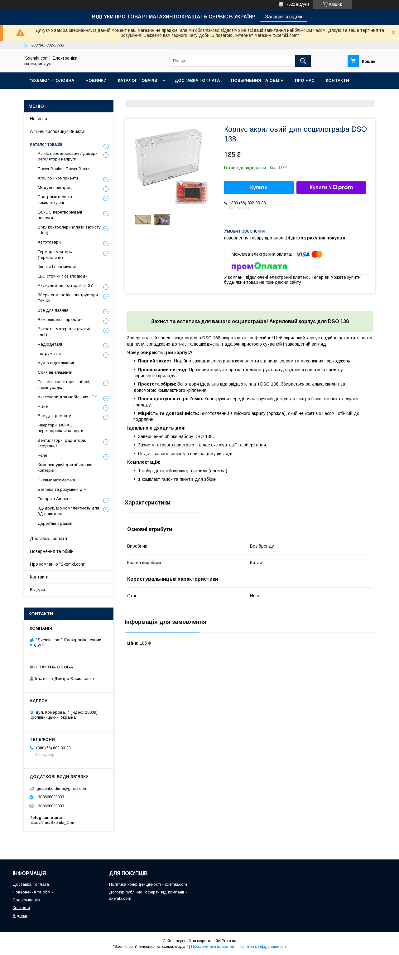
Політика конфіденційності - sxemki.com (148, 884)
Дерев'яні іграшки (55, 523)
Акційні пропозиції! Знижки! (57, 131)
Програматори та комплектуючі (55, 199)
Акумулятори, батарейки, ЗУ (65, 285)
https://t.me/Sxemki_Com (52, 822)
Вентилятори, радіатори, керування (62, 443)
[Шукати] (303, 61)
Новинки (38, 118)
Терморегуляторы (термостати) (55, 254)
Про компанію (26, 900)
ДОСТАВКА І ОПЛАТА (197, 80)
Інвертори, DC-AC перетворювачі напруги (60, 428)
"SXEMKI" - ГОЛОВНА (51, 80)
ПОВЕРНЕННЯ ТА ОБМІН (257, 80)
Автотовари (49, 242)
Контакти (39, 576)
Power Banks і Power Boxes (64, 168)
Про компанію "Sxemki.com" (58, 564)
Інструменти (49, 353)
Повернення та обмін (52, 551)
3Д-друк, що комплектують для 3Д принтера (68, 511)
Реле (42, 455)
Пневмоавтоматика (56, 480)
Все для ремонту (54, 415)
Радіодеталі (50, 344)
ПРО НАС (305, 80)
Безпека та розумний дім (62, 489)
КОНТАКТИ (337, 80)
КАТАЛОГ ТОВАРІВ (137, 80)
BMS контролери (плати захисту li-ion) (69, 230)
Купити (259, 187)
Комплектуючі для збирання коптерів (65, 467)
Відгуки (37, 589)
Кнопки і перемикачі (57, 266)
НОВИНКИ (96, 80)
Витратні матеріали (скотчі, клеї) (64, 332)
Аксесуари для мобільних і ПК (67, 397)
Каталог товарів (46, 144)
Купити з (331, 187)
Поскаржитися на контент (213, 946)
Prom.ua (229, 941)
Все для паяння (53, 310)
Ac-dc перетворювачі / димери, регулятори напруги (68, 156)
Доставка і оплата (48, 538)
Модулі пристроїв (55, 187)
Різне (43, 406)
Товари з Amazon (55, 498)
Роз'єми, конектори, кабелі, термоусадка (64, 384)
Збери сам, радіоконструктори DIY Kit (68, 298)
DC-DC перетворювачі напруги (60, 215)
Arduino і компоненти (58, 178)
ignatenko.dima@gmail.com (61, 788)
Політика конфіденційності (262, 946)
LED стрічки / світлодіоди (63, 276)
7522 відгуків (298, 4)
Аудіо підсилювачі (56, 363)
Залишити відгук (283, 16)
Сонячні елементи (55, 372)
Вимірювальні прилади (60, 319)
